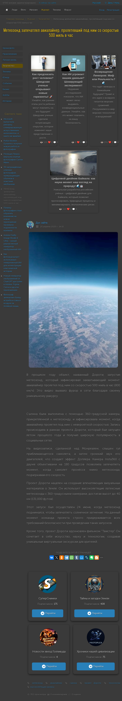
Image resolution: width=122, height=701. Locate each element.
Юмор (6, 77)
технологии (114, 683)
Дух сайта (41, 222)
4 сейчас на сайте (47, 3)
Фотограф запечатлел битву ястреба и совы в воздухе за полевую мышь (12, 300)
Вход (101, 10)
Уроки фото (8, 48)
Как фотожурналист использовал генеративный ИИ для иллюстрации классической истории (12, 262)
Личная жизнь (9, 60)
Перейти (47, 613)
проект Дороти (92, 683)
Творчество (44, 19)
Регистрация (113, 10)
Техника (7, 71)
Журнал (31, 19)
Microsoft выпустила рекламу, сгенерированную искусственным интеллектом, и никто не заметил (13, 127)
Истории (7, 101)
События (7, 83)
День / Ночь (111, 3)
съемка (73, 683)
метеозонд (37, 683)
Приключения (10, 54)
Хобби (6, 95)
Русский (97, 3)
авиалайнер (56, 683)
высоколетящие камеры (42, 687)
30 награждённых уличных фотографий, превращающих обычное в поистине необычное (12, 175)
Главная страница (15, 19)
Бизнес (6, 89)
